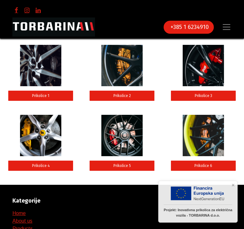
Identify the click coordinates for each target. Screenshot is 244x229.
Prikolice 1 (40, 96)
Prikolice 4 (41, 165)
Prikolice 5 (122, 165)
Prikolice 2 (122, 96)
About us (22, 221)
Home (19, 213)
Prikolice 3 (203, 96)
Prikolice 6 (203, 165)
